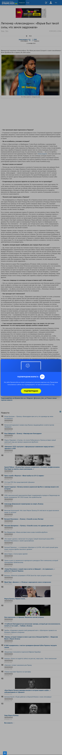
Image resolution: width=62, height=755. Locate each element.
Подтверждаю (31, 391)
